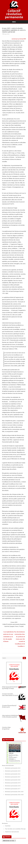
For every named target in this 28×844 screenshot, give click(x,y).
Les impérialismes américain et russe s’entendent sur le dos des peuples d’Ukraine (8, 636)
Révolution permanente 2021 (12, 776)
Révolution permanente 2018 (12, 785)
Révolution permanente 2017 (12, 788)
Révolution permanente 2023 (12, 771)
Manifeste (7, 825)
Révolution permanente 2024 (12, 768)
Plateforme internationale (12, 831)
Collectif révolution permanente (14, 14)
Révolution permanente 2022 (12, 774)
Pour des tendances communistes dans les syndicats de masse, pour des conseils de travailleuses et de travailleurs (19, 639)
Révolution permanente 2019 (12, 782)
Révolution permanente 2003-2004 (14, 794)
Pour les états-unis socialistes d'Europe (15, 828)
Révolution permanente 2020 (12, 779)
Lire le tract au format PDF (19, 39)
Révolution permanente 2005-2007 (14, 791)
